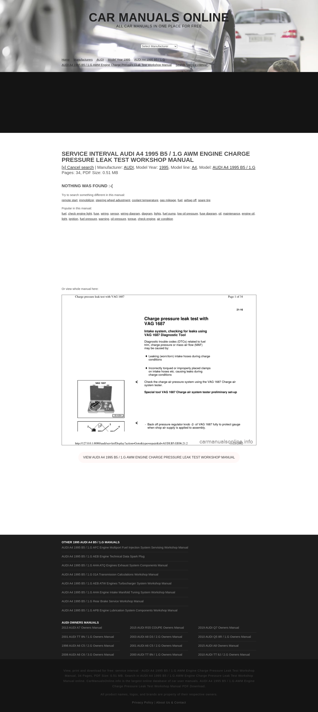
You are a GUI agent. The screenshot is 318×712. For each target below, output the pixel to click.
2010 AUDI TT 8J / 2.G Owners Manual (224, 654)
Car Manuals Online (159, 17)
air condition (165, 218)
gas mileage (168, 200)
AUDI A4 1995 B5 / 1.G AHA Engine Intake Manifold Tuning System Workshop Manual (118, 592)
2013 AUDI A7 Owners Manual (82, 627)
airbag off (190, 200)
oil (219, 213)
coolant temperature (145, 200)
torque (132, 218)
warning (104, 218)
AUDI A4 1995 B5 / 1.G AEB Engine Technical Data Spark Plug (103, 556)
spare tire (204, 200)
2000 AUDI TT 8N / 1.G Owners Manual (156, 654)
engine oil (248, 213)
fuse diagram (208, 213)
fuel (180, 200)
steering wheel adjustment (113, 200)
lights (157, 213)
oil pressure (118, 218)
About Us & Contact (171, 702)
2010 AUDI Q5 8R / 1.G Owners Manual (224, 636)
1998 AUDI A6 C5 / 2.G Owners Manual (88, 645)
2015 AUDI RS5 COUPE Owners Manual (157, 627)
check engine (146, 218)
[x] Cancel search (78, 167)
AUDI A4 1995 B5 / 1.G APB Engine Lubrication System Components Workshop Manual (119, 610)
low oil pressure (187, 213)
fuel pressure (88, 218)
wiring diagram (130, 213)
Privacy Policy (142, 702)
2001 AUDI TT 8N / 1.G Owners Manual (88, 636)
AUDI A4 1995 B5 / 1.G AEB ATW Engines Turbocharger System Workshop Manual (116, 583)
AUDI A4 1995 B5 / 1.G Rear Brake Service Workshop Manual (103, 601)
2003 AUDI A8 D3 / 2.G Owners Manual (156, 636)
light (64, 218)
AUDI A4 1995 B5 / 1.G (234, 167)
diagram (147, 213)
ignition (73, 218)
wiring (105, 213)
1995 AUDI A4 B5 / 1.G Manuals (96, 542)
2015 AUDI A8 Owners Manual (218, 645)
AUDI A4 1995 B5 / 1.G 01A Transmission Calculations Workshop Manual (110, 574)
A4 (194, 167)
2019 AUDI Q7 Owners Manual (218, 627)
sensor (114, 213)
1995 (164, 167)
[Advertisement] (159, 102)
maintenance (231, 213)
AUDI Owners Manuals (80, 622)
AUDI (129, 167)
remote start (69, 200)
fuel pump (169, 213)
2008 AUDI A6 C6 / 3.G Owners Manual (88, 654)
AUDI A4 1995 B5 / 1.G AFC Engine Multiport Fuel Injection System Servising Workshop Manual (125, 547)
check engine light (80, 213)
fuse (96, 213)
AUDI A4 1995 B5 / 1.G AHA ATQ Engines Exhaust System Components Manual (115, 565)
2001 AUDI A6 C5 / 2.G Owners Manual (156, 645)
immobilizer (86, 200)
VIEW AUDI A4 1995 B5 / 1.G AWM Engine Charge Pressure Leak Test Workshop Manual (159, 457)
